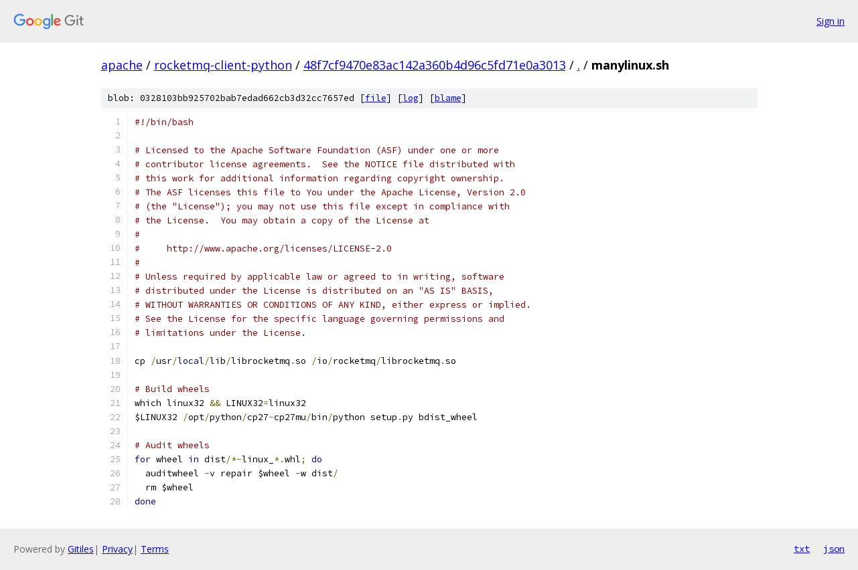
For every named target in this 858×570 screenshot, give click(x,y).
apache (122, 65)
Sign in (830, 21)
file (375, 98)
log (411, 98)
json (834, 549)
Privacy (117, 549)
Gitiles (81, 549)
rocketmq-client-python (223, 65)
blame (448, 98)
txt (802, 549)
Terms (155, 549)
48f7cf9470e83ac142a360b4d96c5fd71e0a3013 (434, 65)
